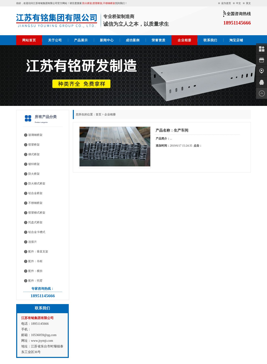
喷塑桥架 (34, 144)
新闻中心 (107, 40)
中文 (238, 3)
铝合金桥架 (35, 193)
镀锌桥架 (34, 164)
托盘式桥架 (35, 222)
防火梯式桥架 (36, 183)
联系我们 (210, 40)
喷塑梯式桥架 (36, 212)
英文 (248, 3)
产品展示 (81, 40)
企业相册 (184, 40)
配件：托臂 (35, 280)
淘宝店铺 (236, 40)
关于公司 (55, 40)
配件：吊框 (35, 261)
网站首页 (29, 40)
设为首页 (226, 3)
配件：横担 (35, 270)
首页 (98, 114)
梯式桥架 (34, 154)
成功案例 (133, 40)
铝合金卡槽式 (36, 232)
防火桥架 (34, 173)
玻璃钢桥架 (35, 134)
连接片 (32, 241)
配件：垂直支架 (38, 251)
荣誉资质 (158, 40)
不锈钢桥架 (35, 202)
